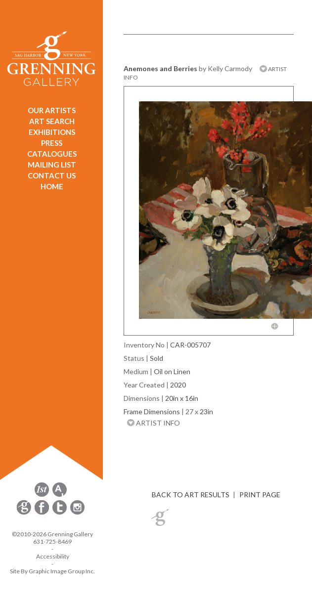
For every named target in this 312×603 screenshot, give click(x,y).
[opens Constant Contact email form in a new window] (25, 513)
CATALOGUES (52, 153)
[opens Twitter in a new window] (60, 513)
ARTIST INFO (153, 423)
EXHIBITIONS (52, 132)
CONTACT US (52, 175)
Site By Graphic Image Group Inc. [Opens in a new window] (52, 571)
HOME (52, 186)
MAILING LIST (52, 164)
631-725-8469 (52, 541)
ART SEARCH (52, 121)
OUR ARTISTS (52, 110)
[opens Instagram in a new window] (77, 513)
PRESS (51, 142)
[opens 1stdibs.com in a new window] (42, 495)
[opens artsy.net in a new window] (59, 495)
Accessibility (52, 556)
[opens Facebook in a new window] (42, 513)
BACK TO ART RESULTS (190, 494)
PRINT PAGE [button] (259, 494)
